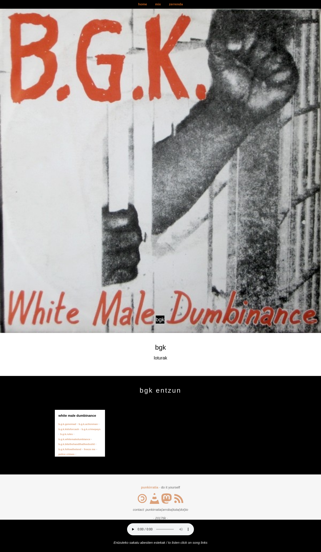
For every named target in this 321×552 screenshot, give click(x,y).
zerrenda (176, 4)
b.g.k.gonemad (67, 424)
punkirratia (149, 487)
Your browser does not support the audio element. (160, 529)
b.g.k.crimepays (91, 429)
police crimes (66, 454)
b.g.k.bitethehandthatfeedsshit (76, 444)
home (142, 4)
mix (158, 4)
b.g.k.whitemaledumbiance (74, 439)
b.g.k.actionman (89, 424)
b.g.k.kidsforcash (69, 429)
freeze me (89, 449)
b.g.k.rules (66, 434)
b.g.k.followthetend (70, 449)
